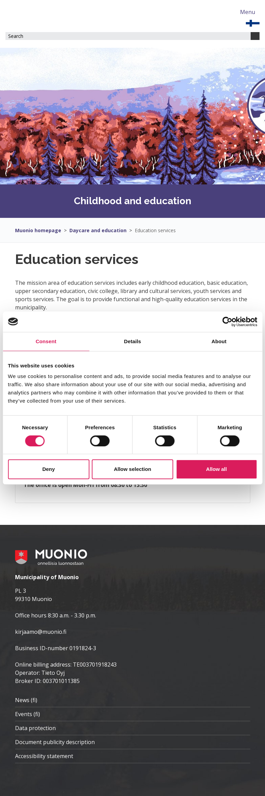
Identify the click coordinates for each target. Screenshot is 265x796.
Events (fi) (27, 714)
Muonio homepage (38, 230)
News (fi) (26, 700)
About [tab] (219, 341)
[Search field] (128, 36)
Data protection (35, 728)
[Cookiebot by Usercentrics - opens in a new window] (227, 322)
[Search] (255, 36)
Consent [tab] (46, 341)
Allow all (216, 469)
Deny (48, 469)
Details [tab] (132, 341)
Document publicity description (55, 742)
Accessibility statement (44, 756)
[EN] (253, 22)
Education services (155, 230)
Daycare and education (98, 230)
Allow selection (132, 469)
